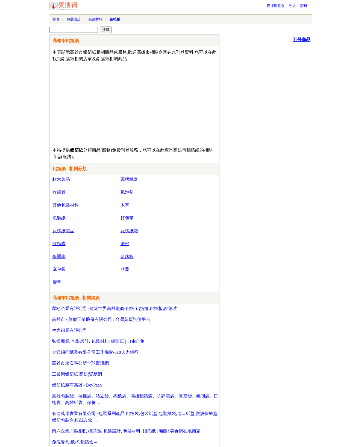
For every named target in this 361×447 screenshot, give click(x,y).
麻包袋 (59, 269)
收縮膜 (59, 243)
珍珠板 (127, 256)
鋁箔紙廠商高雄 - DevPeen (77, 385)
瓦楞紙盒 (129, 179)
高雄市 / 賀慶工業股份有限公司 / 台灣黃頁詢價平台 (101, 319)
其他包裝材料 (65, 205)
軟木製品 (61, 179)
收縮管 (59, 192)
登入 (292, 6)
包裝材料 (95, 19)
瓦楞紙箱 (129, 230)
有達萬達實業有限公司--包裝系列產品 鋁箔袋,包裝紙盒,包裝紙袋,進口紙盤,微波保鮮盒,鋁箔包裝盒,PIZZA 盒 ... (135, 416)
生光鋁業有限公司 (69, 330)
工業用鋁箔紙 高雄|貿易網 (77, 374)
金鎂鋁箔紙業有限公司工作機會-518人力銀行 (95, 352)
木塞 (125, 205)
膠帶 (56, 282)
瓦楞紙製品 (63, 230)
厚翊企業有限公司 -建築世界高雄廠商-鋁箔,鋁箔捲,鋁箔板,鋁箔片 (114, 308)
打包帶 (127, 218)
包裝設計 (74, 19)
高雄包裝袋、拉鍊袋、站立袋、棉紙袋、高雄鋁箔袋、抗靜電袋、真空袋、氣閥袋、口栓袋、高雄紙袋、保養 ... (135, 399)
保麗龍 (59, 256)
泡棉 (125, 243)
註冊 (303, 6)
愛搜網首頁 (275, 6)
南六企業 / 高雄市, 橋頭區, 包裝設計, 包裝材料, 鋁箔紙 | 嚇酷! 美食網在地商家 (126, 431)
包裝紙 (59, 218)
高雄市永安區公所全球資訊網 (80, 363)
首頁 (56, 19)
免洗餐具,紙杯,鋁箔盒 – (74, 442)
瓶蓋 (125, 269)
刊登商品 (301, 39)
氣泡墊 (127, 192)
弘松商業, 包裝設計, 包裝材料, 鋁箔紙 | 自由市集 (98, 341)
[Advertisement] (118, 103)
